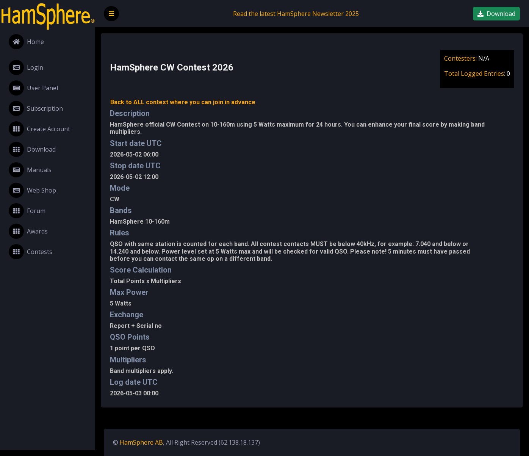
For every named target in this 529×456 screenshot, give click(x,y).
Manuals (30, 169)
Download (32, 149)
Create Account (39, 128)
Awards (28, 231)
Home (26, 41)
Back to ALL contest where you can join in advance (182, 102)
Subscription (36, 108)
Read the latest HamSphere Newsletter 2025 (296, 13)
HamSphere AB (141, 442)
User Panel (33, 88)
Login (26, 67)
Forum (27, 210)
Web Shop (32, 190)
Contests (30, 251)
